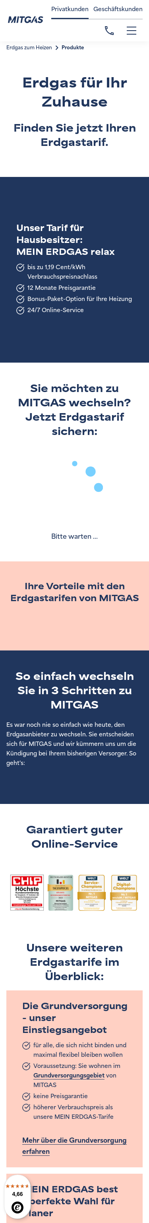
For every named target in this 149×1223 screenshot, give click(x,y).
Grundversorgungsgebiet (68, 1075)
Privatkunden (70, 9)
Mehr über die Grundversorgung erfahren (74, 1146)
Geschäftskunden (118, 9)
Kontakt (109, 30)
